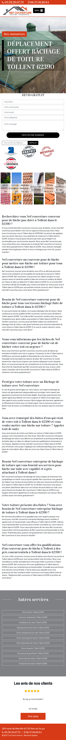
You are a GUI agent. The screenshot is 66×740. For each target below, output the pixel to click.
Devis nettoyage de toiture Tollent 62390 (33, 638)
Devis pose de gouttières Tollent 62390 (33, 653)
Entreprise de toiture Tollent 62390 (33, 664)
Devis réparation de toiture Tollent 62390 (33, 643)
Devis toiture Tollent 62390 (33, 612)
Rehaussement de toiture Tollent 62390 (33, 628)
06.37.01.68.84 (38, 2)
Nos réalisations (14, 34)
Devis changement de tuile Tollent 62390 (33, 633)
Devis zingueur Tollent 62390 (33, 648)
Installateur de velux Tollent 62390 (33, 623)
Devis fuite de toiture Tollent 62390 (33, 658)
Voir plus (33, 716)
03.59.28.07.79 (13, 2)
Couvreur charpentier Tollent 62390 (33, 617)
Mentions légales (31, 735)
